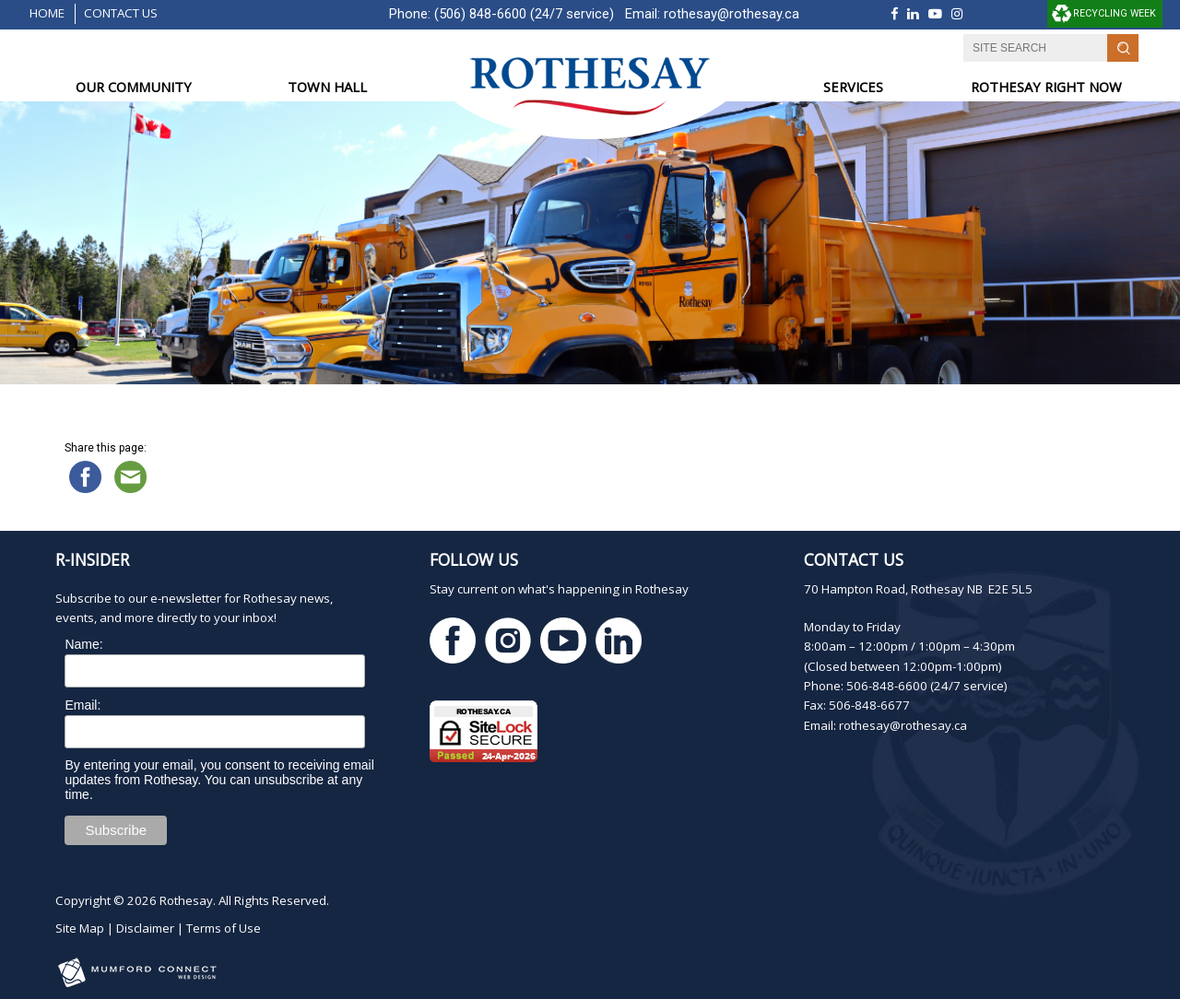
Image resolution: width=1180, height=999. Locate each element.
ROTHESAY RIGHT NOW (1046, 86)
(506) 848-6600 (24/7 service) (524, 14)
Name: (83, 644)
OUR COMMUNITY (134, 86)
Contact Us (121, 13)
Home (47, 13)
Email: (82, 705)
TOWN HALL (327, 86)
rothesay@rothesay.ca (731, 14)
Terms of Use (223, 928)
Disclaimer (145, 928)
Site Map (79, 928)
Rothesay (186, 900)
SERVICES (853, 86)
